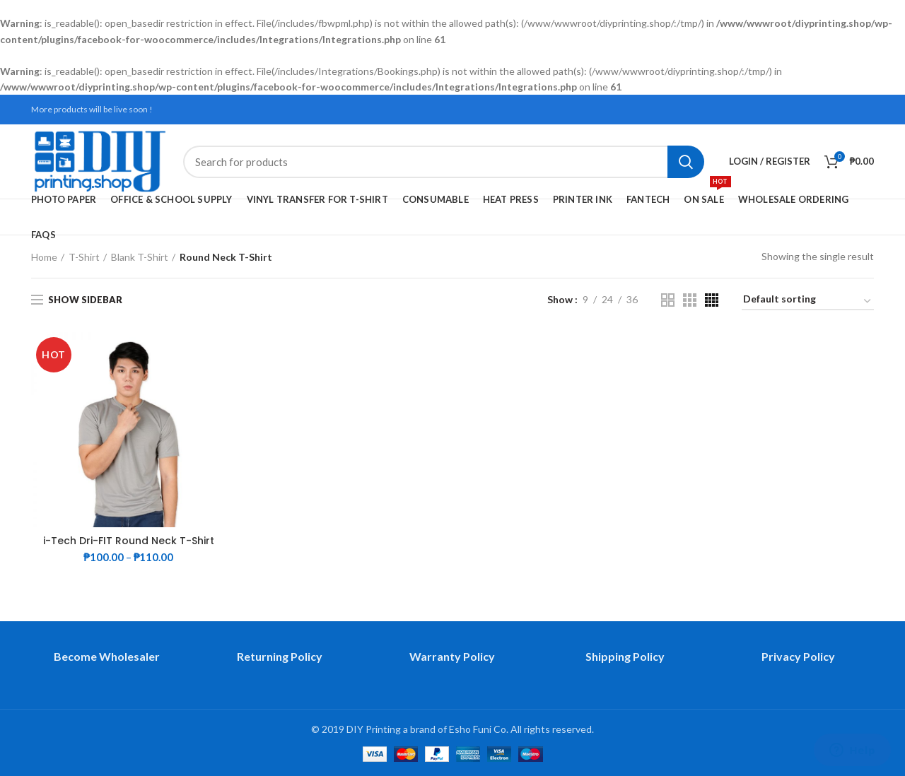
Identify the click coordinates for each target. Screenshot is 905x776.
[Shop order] (808, 301)
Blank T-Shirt (139, 257)
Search (685, 162)
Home (44, 257)
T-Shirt (84, 257)
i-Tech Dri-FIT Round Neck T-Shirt (128, 540)
